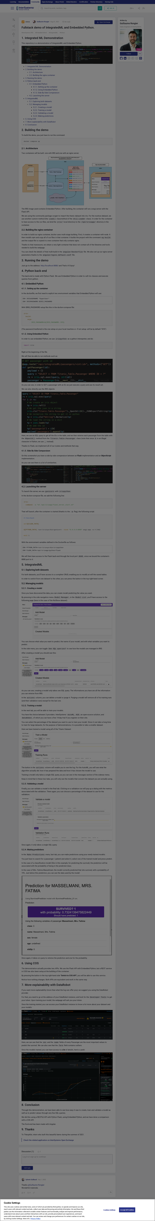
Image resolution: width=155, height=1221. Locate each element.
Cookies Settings (109, 1211)
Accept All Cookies (127, 1211)
